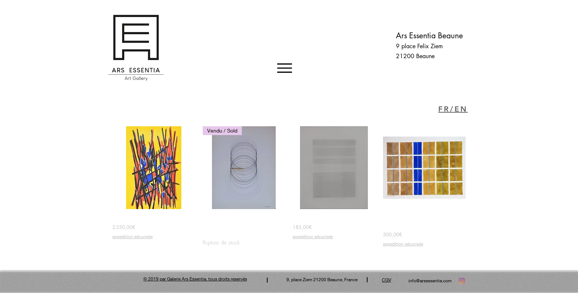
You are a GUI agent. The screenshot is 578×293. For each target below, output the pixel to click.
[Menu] (284, 68)
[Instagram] (462, 281)
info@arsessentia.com (430, 280)
